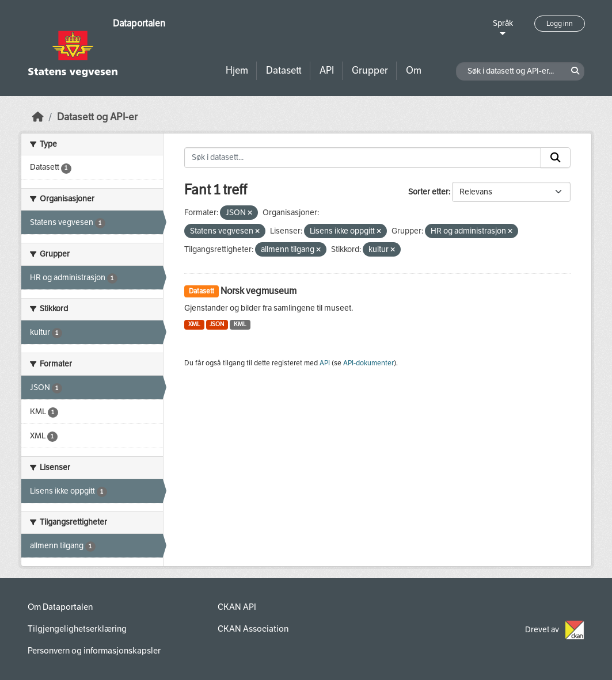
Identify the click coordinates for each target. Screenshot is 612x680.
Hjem (237, 70)
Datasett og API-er (97, 117)
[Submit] (556, 157)
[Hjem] (38, 117)
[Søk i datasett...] (362, 157)
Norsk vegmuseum (259, 290)
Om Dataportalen (60, 607)
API (327, 70)
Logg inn (559, 24)
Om (413, 70)
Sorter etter (428, 192)
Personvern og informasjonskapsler (94, 650)
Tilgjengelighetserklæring (77, 629)
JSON (217, 324)
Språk (503, 23)
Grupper (370, 70)
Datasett (284, 70)
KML (240, 324)
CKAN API (237, 607)
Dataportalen (139, 23)
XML (194, 324)
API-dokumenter (368, 363)
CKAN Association (253, 629)
